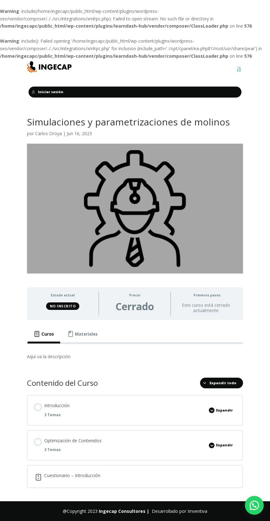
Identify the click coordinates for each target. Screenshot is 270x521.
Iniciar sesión (47, 92)
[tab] (44, 334)
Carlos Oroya (48, 133)
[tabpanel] (135, 356)
